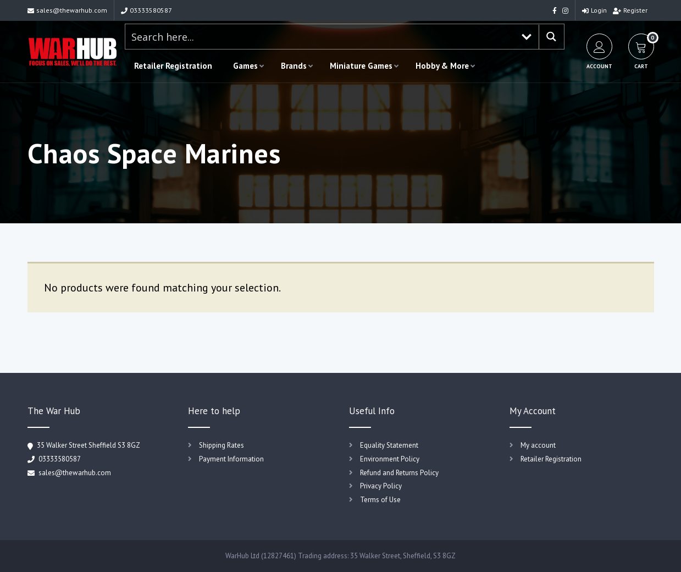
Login (594, 10)
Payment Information (231, 459)
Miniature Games (361, 66)
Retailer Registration (173, 66)
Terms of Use (380, 499)
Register (630, 10)
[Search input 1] (320, 37)
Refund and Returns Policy (399, 472)
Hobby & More (442, 66)
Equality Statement (389, 445)
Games (245, 66)
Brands (294, 66)
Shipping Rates (221, 445)
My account (538, 445)
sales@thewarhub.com (67, 10)
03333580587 (146, 10)
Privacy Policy (381, 486)
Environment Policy (389, 459)
